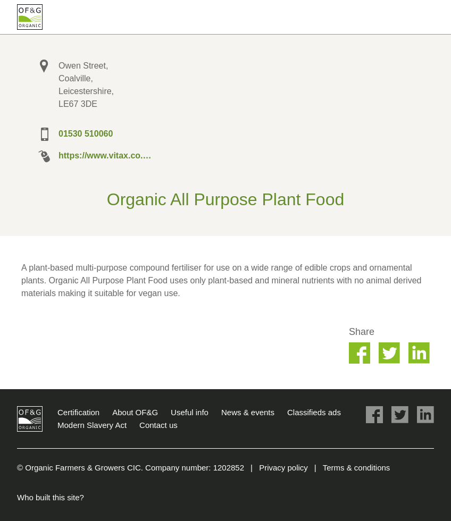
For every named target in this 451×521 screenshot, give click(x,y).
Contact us (158, 425)
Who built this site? (50, 497)
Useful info (189, 412)
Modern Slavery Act (92, 425)
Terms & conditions (356, 467)
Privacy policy (283, 467)
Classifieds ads (314, 412)
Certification (78, 412)
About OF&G (135, 412)
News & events (247, 412)
